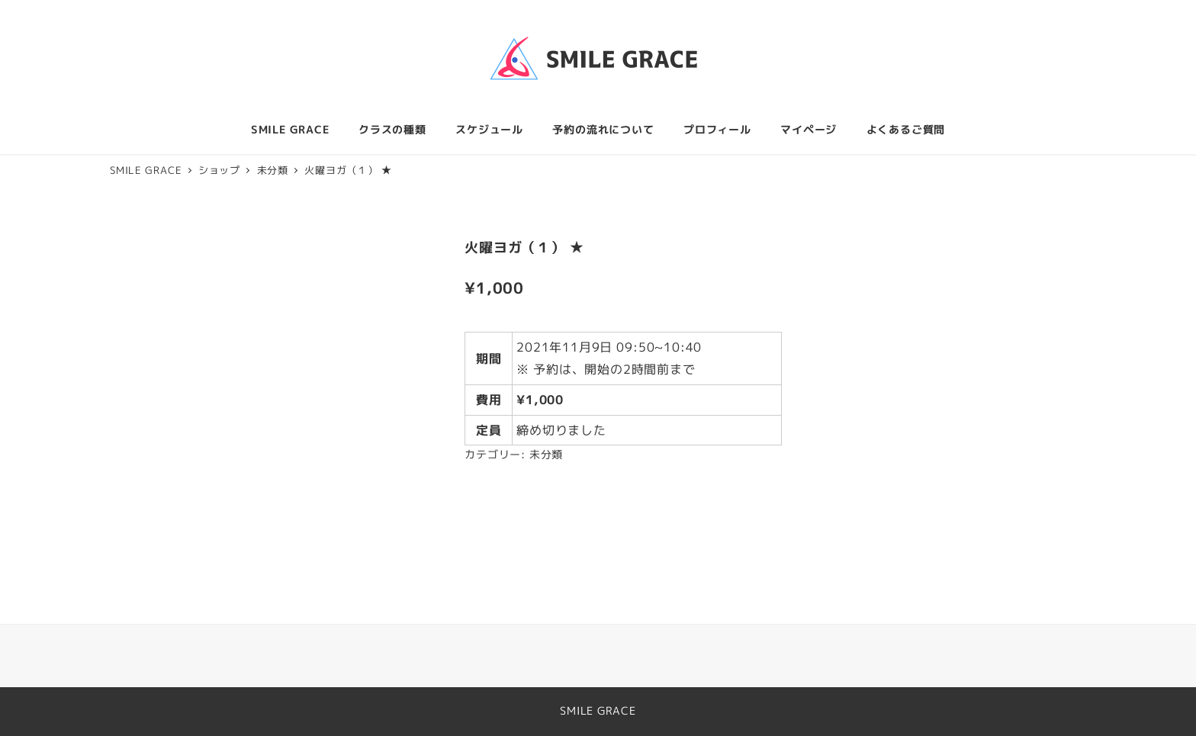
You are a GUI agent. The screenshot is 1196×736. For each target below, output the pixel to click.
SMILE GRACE (598, 710)
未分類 (546, 454)
